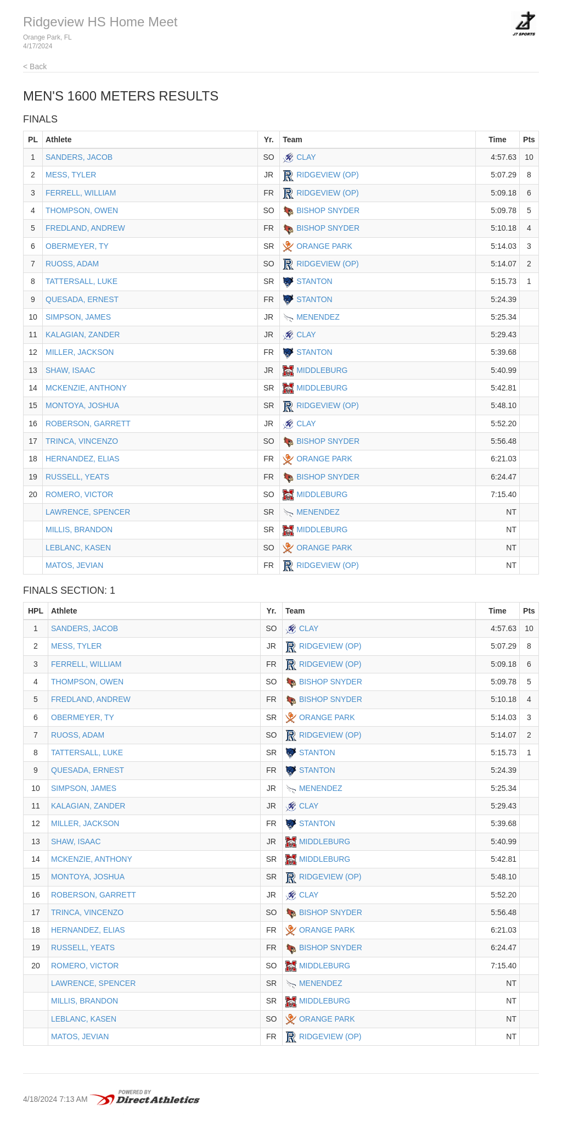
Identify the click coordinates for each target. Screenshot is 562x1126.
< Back (35, 66)
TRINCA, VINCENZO (82, 441)
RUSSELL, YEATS (77, 476)
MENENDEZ (318, 317)
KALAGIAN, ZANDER (83, 334)
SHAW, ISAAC (70, 370)
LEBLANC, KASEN (78, 547)
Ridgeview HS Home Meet (100, 21)
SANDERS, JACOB (79, 157)
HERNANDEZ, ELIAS (83, 458)
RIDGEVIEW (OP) (327, 174)
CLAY (306, 157)
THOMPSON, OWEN (82, 210)
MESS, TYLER (71, 174)
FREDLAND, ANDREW (85, 228)
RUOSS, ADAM (72, 263)
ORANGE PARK (324, 246)
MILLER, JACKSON (80, 352)
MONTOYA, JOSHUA (82, 405)
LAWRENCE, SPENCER (88, 512)
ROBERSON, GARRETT (88, 423)
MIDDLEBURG (321, 370)
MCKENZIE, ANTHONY (86, 387)
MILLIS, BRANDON (79, 529)
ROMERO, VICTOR (79, 494)
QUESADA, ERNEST (82, 299)
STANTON (314, 281)
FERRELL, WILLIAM (81, 192)
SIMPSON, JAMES (78, 317)
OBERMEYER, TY (77, 246)
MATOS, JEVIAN (74, 565)
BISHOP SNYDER (327, 210)
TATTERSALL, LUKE (81, 281)
